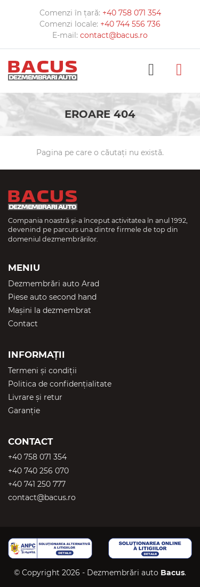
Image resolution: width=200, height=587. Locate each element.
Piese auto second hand (52, 297)
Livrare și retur (35, 397)
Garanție (24, 410)
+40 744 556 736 (130, 24)
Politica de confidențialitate (59, 384)
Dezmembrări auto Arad (53, 283)
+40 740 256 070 (38, 471)
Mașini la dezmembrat (49, 310)
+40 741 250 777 (37, 484)
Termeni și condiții (42, 370)
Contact (23, 323)
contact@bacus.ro (114, 35)
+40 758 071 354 (131, 13)
